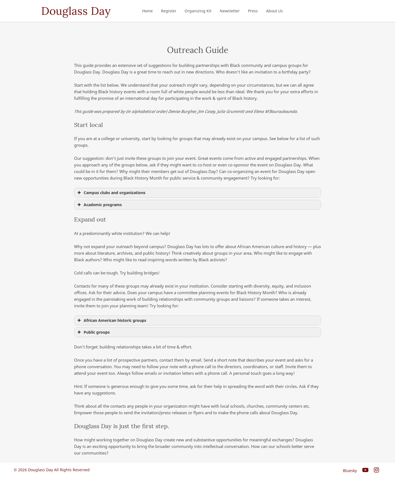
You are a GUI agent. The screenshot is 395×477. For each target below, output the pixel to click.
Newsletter (230, 10)
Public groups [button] (93, 332)
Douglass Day (76, 11)
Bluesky (350, 470)
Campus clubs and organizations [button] (110, 192)
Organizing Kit (198, 10)
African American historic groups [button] (111, 320)
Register (168, 10)
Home (147, 10)
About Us (274, 10)
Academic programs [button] (99, 205)
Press (253, 10)
